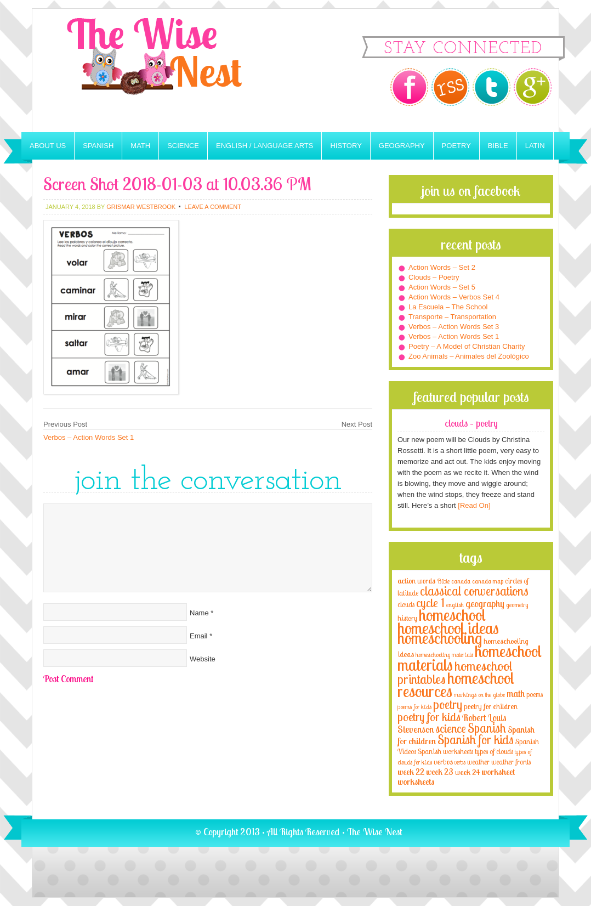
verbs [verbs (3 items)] (459, 762)
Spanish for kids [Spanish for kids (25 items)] (475, 740)
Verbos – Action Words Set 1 (88, 437)
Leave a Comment (212, 206)
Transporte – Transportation (452, 317)
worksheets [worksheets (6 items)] (415, 782)
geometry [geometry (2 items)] (517, 605)
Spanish (98, 145)
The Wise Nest (169, 70)
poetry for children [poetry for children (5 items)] (491, 706)
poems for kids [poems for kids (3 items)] (414, 707)
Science (183, 145)
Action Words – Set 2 (441, 267)
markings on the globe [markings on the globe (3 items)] (479, 694)
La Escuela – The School (447, 307)
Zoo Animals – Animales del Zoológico (468, 356)
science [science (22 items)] (450, 728)
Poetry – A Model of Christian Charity (466, 346)
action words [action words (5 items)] (416, 580)
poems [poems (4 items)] (534, 694)
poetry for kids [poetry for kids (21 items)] (429, 716)
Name (199, 613)
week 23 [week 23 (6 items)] (439, 772)
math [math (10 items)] (516, 693)
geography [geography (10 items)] (484, 603)
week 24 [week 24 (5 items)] (467, 772)
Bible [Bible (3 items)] (443, 581)
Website (202, 659)
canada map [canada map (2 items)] (487, 581)
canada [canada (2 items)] (460, 581)
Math (140, 145)
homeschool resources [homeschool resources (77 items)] (455, 684)
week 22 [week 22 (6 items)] (410, 772)
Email (199, 636)
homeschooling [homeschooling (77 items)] (439, 638)
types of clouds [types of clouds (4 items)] (494, 751)
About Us (48, 145)
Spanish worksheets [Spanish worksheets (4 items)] (445, 751)
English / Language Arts (264, 145)
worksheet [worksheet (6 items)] (498, 772)
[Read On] (473, 505)
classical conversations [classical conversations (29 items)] (474, 591)
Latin (535, 145)
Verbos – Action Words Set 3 (453, 326)
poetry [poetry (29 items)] (447, 704)
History (345, 145)
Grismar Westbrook (140, 206)
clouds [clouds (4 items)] (405, 604)
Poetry (456, 145)
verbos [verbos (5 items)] (443, 761)
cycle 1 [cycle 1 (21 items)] (430, 602)
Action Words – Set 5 (441, 287)
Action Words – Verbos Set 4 (453, 297)
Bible (498, 145)
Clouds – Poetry (433, 277)
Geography (402, 145)
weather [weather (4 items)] (478, 761)
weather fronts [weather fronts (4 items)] (511, 761)
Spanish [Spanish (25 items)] (487, 728)
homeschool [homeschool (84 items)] (452, 615)
